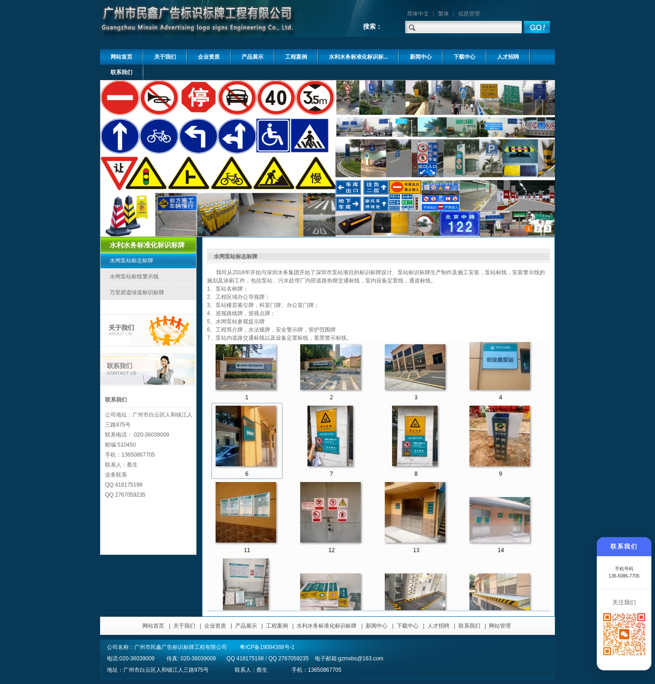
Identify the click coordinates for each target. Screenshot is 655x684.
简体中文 (418, 13)
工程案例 (277, 626)
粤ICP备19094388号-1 (267, 647)
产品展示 (246, 626)
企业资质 (215, 626)
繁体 (443, 13)
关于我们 (184, 626)
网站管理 (500, 626)
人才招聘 (438, 626)
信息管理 (469, 13)
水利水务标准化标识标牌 (327, 626)
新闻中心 (377, 626)
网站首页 (153, 626)
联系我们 (469, 626)
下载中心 (407, 626)
